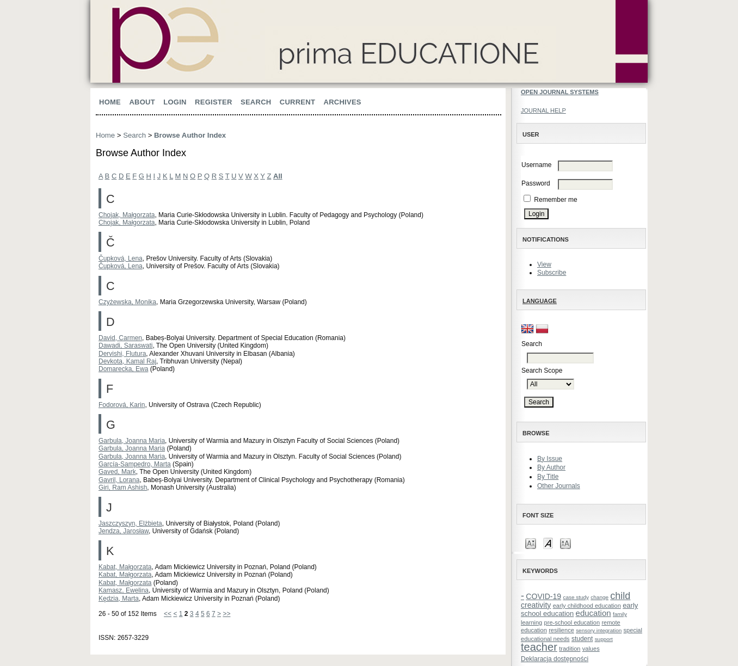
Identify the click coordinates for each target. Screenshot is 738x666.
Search (256, 102)
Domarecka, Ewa (123, 369)
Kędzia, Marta (119, 598)
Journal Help (543, 110)
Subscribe (551, 272)
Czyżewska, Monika (127, 302)
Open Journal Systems (560, 92)
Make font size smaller (530, 542)
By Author (551, 467)
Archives (342, 102)
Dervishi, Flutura (122, 353)
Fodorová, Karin (122, 405)
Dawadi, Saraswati (125, 345)
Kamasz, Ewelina (124, 590)
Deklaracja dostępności (554, 659)
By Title (547, 476)
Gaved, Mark (117, 472)
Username (536, 165)
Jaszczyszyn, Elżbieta (130, 523)
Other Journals (558, 486)
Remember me (555, 199)
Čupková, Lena (121, 258)
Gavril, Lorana (119, 480)
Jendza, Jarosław (124, 531)
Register (213, 102)
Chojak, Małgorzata (127, 215)
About (142, 102)
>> (226, 614)
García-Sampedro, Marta (135, 464)
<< (167, 614)
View (544, 264)
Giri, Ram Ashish (123, 487)
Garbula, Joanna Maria (132, 441)
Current (297, 102)
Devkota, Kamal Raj (127, 361)
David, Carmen (120, 338)
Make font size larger (565, 542)
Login (174, 102)
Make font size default (548, 542)
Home (110, 102)
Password (535, 183)
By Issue (549, 458)
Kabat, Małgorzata (125, 567)
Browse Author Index (190, 135)
